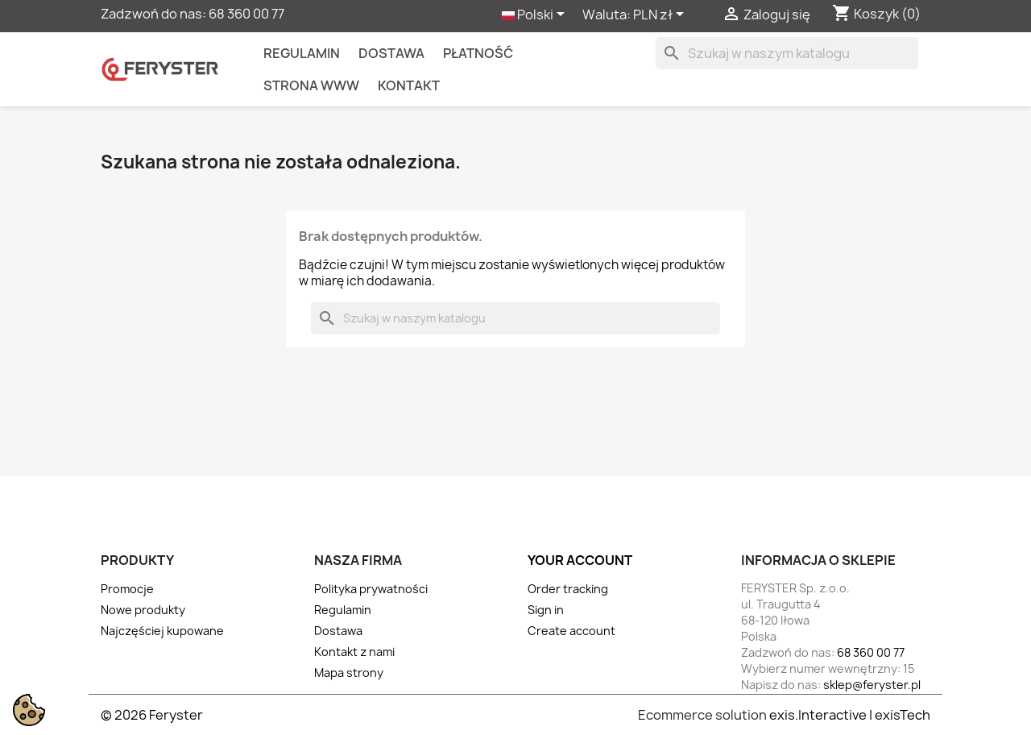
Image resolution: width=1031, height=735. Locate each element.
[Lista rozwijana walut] (661, 15)
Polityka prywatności (371, 588)
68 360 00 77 (246, 14)
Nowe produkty (143, 609)
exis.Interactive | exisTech (849, 715)
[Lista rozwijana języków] (536, 15)
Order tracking (568, 588)
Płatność (478, 53)
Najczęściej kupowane (162, 630)
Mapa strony (348, 672)
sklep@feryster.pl (872, 684)
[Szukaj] (787, 53)
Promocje (127, 588)
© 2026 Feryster (152, 715)
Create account (571, 630)
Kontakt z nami (354, 651)
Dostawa (391, 53)
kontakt (409, 85)
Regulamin (301, 53)
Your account (580, 560)
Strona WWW (311, 85)
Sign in (546, 609)
